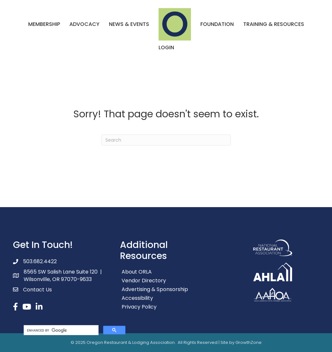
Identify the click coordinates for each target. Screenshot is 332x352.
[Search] (166, 140)
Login (166, 47)
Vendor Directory (144, 280)
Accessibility (137, 298)
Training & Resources (273, 24)
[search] (60, 330)
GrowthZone (248, 342)
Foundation (217, 24)
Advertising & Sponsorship (155, 289)
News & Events (129, 24)
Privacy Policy (139, 307)
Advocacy (84, 24)
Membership (44, 24)
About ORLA (137, 272)
